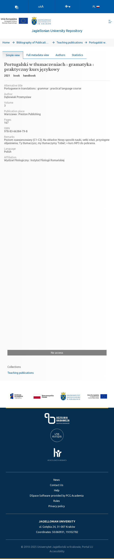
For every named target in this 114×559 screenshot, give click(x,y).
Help (56, 490)
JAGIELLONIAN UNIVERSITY (57, 521)
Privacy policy (56, 506)
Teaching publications (70, 42)
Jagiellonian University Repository (57, 31)
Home (6, 42)
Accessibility (57, 551)
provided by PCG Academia (67, 495)
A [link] (38, 7)
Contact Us (56, 485)
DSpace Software (40, 495)
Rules (56, 500)
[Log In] (67, 6)
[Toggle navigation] (110, 21)
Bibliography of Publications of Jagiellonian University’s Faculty (33, 42)
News (56, 479)
